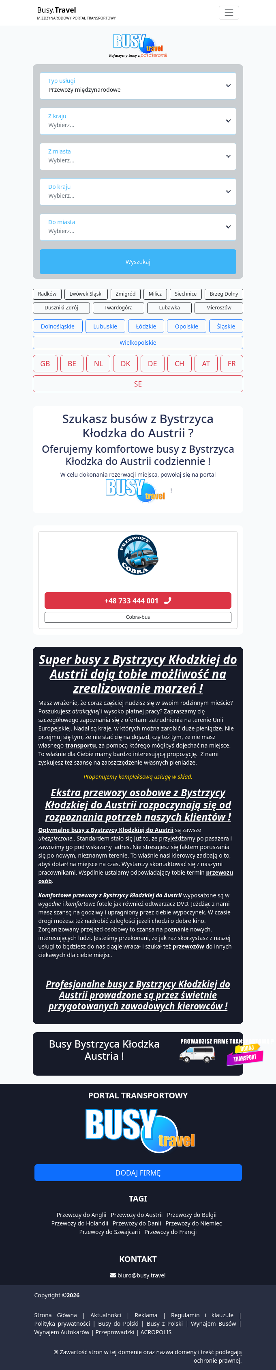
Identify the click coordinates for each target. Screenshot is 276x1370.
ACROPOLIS (156, 1332)
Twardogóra (119, 307)
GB (45, 363)
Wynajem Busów (213, 1323)
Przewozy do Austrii (137, 1215)
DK (126, 363)
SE (138, 384)
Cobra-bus (138, 617)
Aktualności (105, 1315)
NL (98, 363)
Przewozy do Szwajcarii (109, 1232)
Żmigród (126, 293)
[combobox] (140, 86)
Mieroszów (218, 307)
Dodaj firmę (138, 1173)
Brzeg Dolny (224, 293)
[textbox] (136, 122)
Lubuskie (105, 326)
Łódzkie (146, 326)
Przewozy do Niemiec (193, 1223)
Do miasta (61, 222)
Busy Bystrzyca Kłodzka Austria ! (104, 1050)
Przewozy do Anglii (82, 1215)
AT (206, 363)
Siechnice (186, 293)
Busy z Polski (165, 1323)
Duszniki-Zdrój (61, 307)
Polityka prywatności (62, 1323)
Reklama (146, 1315)
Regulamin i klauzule (202, 1315)
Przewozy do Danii (137, 1223)
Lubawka (169, 307)
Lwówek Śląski (86, 293)
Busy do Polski (118, 1323)
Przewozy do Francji (170, 1232)
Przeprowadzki (115, 1332)
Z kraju (57, 116)
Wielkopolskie (138, 342)
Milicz (155, 293)
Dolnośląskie (58, 326)
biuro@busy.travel (142, 1275)
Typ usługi (61, 80)
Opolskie (186, 326)
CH (179, 363)
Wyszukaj (138, 262)
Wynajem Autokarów (62, 1332)
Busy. (76, 13)
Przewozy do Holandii (79, 1223)
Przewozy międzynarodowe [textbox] (85, 89)
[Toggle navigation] (229, 13)
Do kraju (59, 186)
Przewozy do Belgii (191, 1215)
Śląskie (226, 326)
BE (72, 363)
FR (232, 363)
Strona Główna (55, 1315)
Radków (47, 293)
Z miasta (59, 151)
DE (152, 363)
